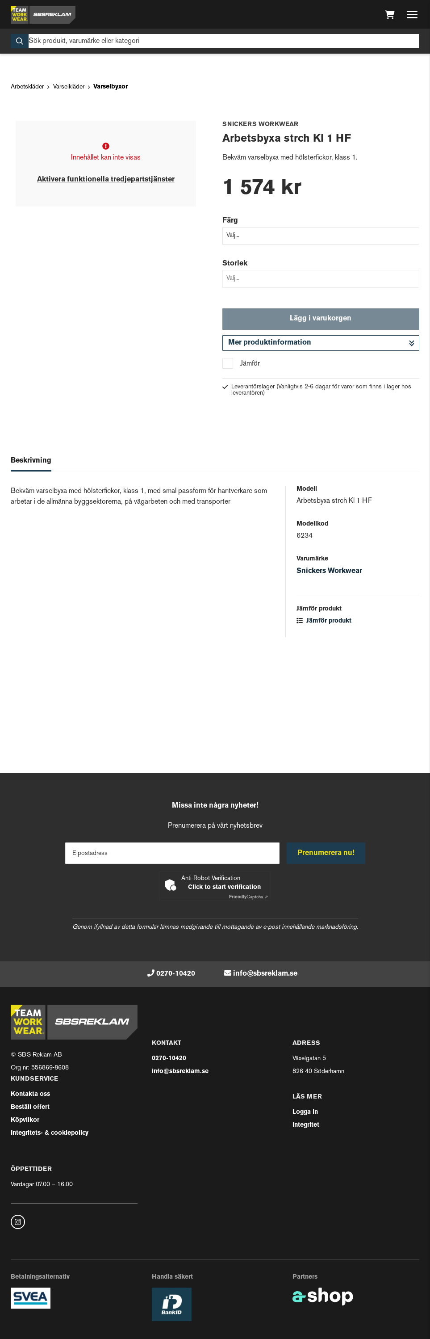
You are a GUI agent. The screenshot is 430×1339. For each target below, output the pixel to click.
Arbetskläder (27, 201)
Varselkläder (68, 201)
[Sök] (215, 41)
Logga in (305, 1112)
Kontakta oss (30, 1094)
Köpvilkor (25, 1120)
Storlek (234, 378)
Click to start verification (224, 887)
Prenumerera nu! (326, 853)
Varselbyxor (110, 201)
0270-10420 (175, 974)
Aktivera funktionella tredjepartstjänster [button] (106, 294)
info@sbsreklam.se (265, 974)
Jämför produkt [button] (323, 735)
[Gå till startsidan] (43, 15)
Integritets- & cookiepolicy (49, 1133)
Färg (230, 335)
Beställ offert (30, 1107)
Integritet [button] (305, 1125)
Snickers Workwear (329, 685)
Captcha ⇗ (248, 897)
